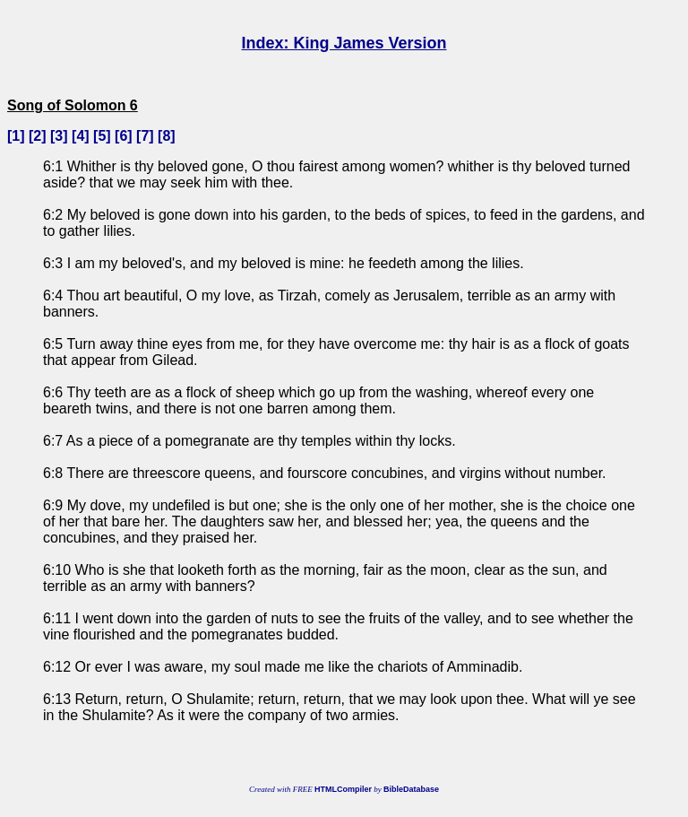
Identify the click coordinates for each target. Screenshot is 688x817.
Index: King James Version (343, 43)
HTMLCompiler (343, 789)
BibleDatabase (411, 789)
